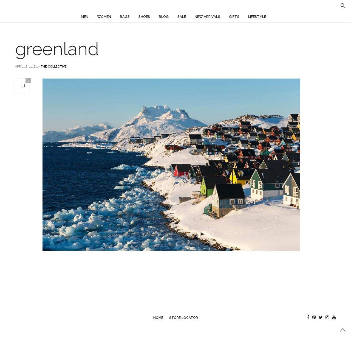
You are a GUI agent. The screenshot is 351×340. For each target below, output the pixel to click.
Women (104, 17)
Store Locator (183, 318)
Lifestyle (257, 17)
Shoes (144, 17)
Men (84, 17)
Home (158, 318)
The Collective (54, 66)
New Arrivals (207, 17)
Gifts (234, 17)
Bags (125, 17)
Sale (181, 17)
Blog (164, 17)
